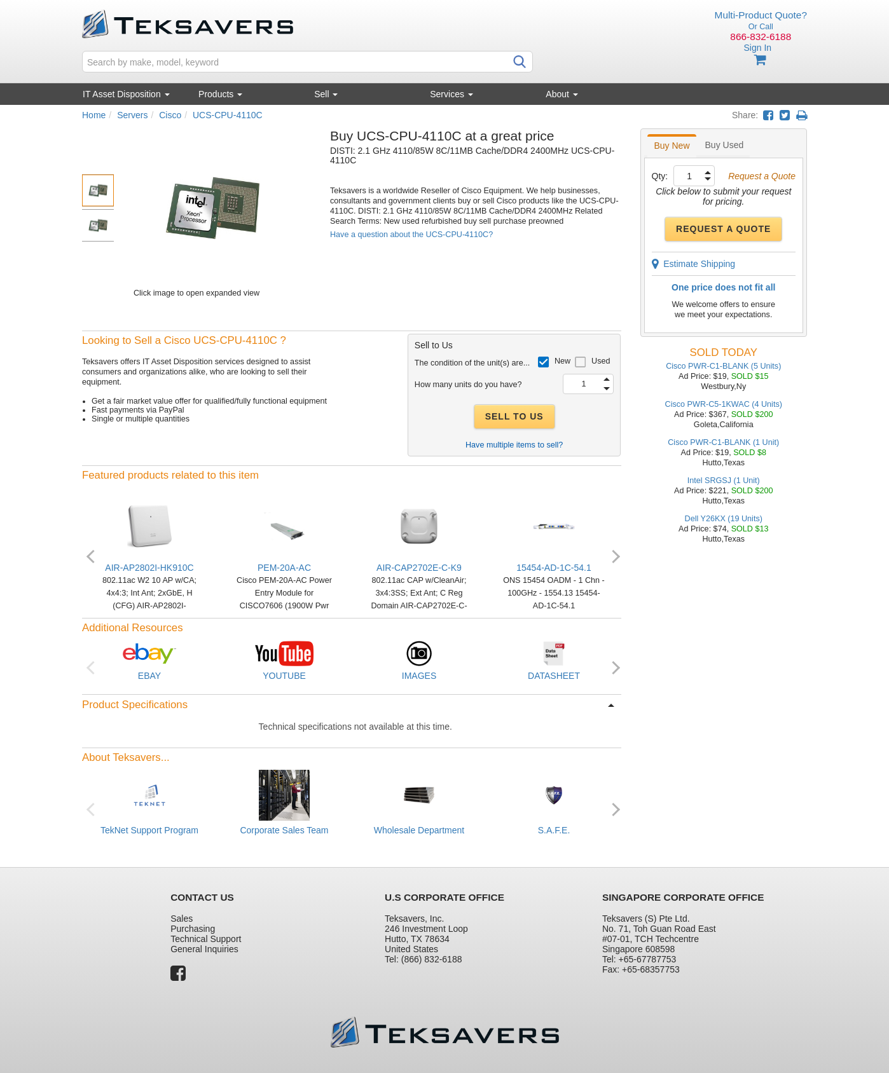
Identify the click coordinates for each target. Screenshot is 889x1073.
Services (451, 94)
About (561, 94)
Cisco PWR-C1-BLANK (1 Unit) (723, 442)
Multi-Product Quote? (761, 15)
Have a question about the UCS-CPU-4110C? (411, 234)
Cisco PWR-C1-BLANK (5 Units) (723, 366)
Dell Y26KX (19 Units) (723, 518)
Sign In (757, 48)
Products (220, 94)
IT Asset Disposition (126, 94)
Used (600, 361)
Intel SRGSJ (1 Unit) (723, 480)
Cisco (170, 115)
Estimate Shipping (694, 264)
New (562, 361)
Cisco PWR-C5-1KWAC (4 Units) (723, 404)
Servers (132, 115)
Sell (326, 94)
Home (94, 115)
